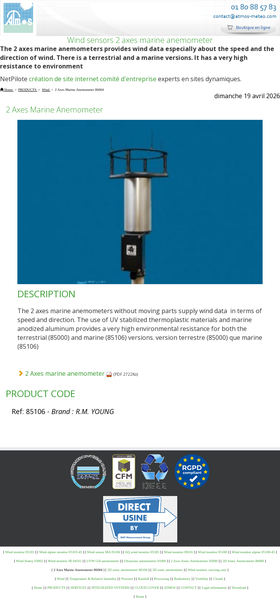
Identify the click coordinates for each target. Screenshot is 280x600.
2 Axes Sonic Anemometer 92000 (194, 561)
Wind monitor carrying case (207, 570)
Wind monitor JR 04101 (64, 561)
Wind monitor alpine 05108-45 (253, 552)
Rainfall (143, 579)
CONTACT (189, 588)
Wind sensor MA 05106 (103, 552)
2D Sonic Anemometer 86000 (243, 561)
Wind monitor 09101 (178, 552)
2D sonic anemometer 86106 (127, 570)
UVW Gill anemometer (103, 561)
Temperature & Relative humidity (93, 579)
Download (239, 588)
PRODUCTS (56, 588)
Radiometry (182, 579)
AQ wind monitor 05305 (142, 552)
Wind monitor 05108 (212, 552)
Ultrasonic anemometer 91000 (145, 561)
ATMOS (170, 588)
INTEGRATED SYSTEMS (111, 588)
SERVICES (78, 588)
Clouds (218, 579)
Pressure (127, 579)
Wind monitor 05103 (19, 552)
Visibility (201, 579)
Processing (161, 579)
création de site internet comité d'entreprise (92, 79)
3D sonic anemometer (167, 570)
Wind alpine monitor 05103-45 (60, 552)
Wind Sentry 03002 (29, 561)
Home (38, 588)
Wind (60, 579)
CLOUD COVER (146, 588)
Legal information (214, 588)
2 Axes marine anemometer (68, 373)
